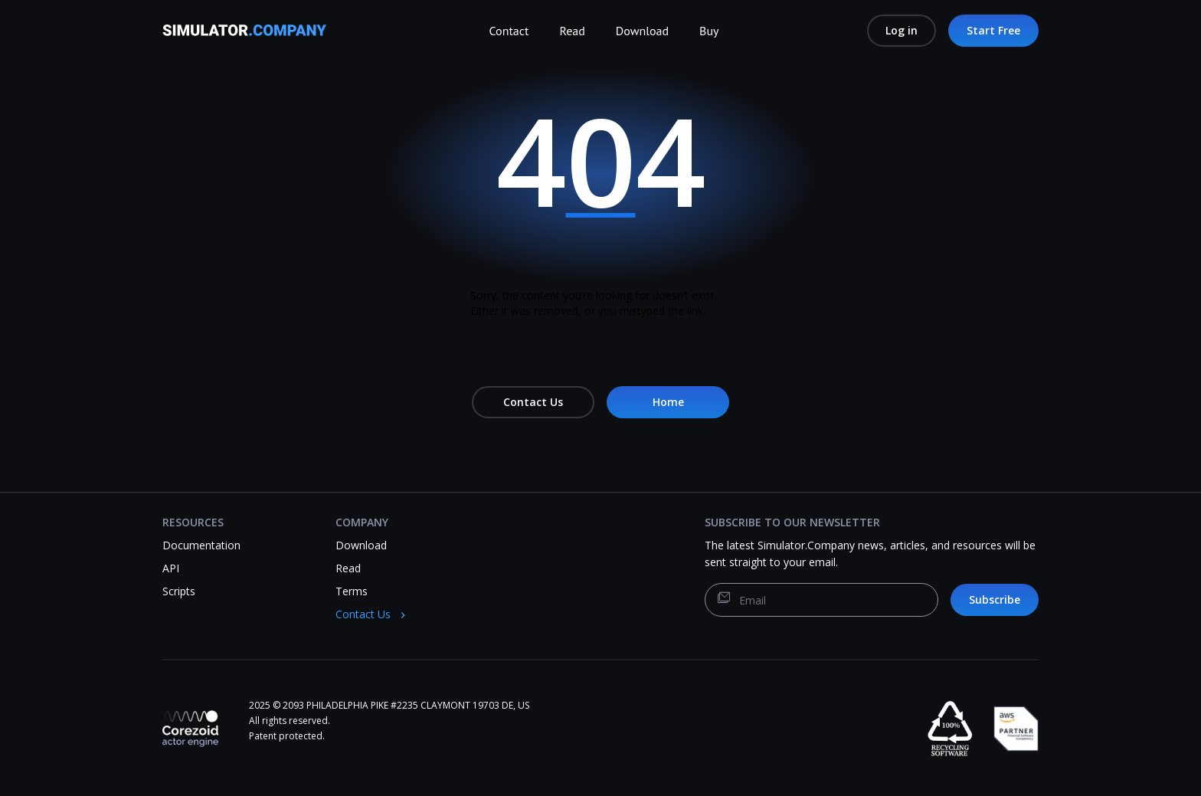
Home (668, 402)
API (170, 568)
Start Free (993, 30)
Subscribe (994, 599)
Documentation (201, 545)
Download (642, 30)
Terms (351, 591)
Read (571, 30)
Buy (708, 30)
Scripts (178, 591)
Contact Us (533, 402)
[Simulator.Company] (251, 35)
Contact (509, 30)
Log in (901, 30)
